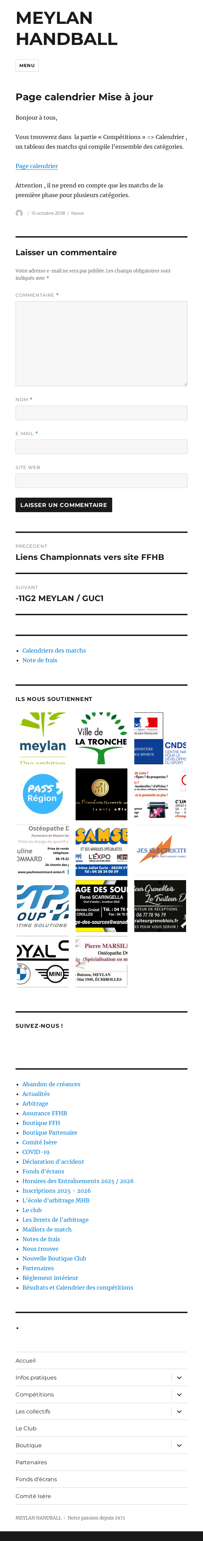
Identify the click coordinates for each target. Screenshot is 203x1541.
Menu (27, 65)
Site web (28, 467)
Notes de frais (41, 1239)
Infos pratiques (36, 1377)
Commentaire (37, 295)
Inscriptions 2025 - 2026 (56, 1190)
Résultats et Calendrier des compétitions (77, 1287)
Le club (32, 1210)
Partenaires (38, 1268)
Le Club (26, 1428)
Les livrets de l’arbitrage (55, 1219)
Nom (24, 400)
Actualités (36, 1093)
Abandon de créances (51, 1084)
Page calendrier (37, 166)
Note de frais (39, 660)
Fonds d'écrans (43, 1171)
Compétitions (35, 1394)
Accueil (26, 1360)
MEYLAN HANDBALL (66, 28)
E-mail (27, 433)
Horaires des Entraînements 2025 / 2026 (78, 1181)
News (77, 213)
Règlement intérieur (50, 1277)
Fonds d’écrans (36, 1479)
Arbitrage (35, 1103)
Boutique (29, 1445)
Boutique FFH (41, 1122)
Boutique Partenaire (49, 1132)
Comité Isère (39, 1142)
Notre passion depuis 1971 (96, 1518)
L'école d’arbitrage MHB (55, 1200)
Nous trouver (40, 1248)
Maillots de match (47, 1229)
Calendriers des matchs (54, 650)
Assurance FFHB (44, 1113)
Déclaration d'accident (53, 1161)
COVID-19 (36, 1151)
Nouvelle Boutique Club (54, 1258)
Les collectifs (33, 1411)
